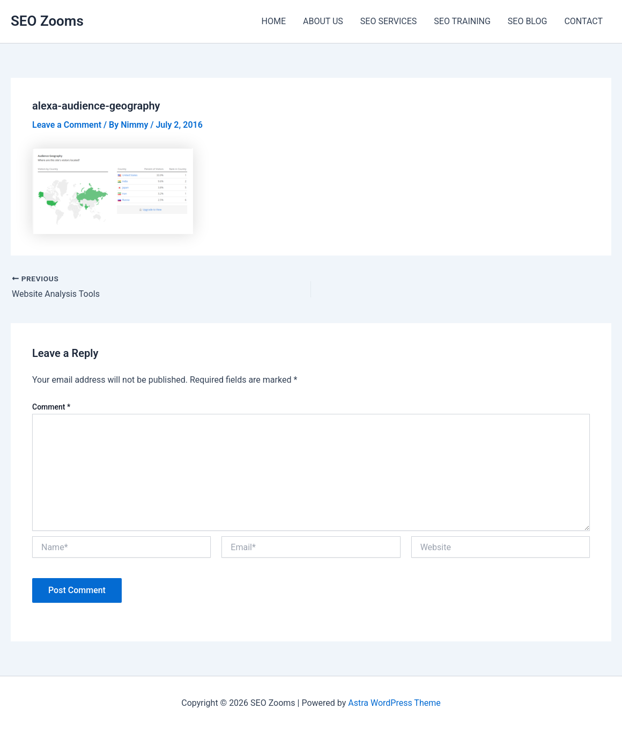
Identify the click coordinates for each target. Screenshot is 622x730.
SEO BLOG (527, 21)
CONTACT (583, 21)
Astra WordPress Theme (394, 703)
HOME (274, 21)
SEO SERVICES (388, 21)
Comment (51, 407)
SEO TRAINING (462, 21)
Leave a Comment (66, 125)
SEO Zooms (47, 21)
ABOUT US (323, 21)
